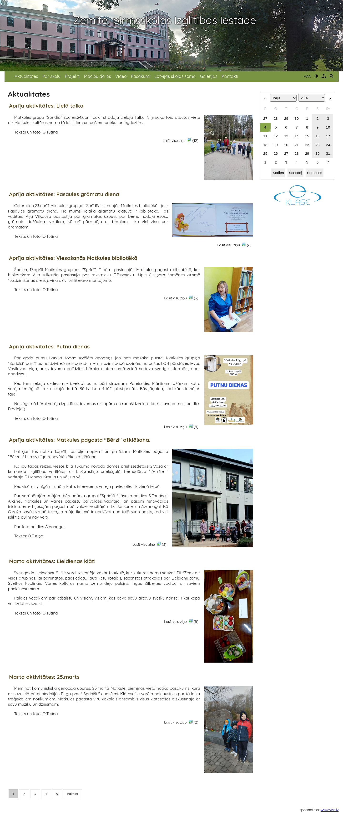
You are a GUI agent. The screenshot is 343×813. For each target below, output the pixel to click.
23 (318, 145)
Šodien (278, 173)
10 (328, 127)
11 (265, 136)
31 (328, 153)
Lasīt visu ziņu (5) (181, 621)
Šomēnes (314, 173)
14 (297, 136)
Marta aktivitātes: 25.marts (44, 677)
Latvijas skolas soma (175, 76)
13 (286, 136)
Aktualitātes (26, 76)
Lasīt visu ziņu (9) (181, 426)
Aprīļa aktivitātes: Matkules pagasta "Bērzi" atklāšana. (79, 440)
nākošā (72, 794)
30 (297, 118)
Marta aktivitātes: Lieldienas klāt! (52, 561)
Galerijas (208, 76)
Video (121, 76)
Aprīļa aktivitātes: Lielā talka (46, 106)
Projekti (72, 76)
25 (265, 153)
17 (328, 136)
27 (265, 118)
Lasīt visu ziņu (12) (180, 140)
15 (307, 136)
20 (286, 145)
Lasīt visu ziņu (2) (181, 722)
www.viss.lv (330, 810)
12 (276, 136)
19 (276, 145)
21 (297, 145)
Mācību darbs (97, 76)
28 (276, 118)
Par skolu (51, 76)
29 (286, 118)
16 (318, 136)
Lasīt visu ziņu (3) (181, 298)
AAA (307, 76)
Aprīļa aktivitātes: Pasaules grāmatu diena (64, 194)
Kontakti (230, 76)
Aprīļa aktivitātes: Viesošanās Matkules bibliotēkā (73, 258)
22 (307, 145)
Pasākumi (140, 76)
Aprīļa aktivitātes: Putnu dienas (49, 347)
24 (328, 145)
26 (276, 153)
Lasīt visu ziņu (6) (234, 245)
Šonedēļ (295, 173)
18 (265, 145)
